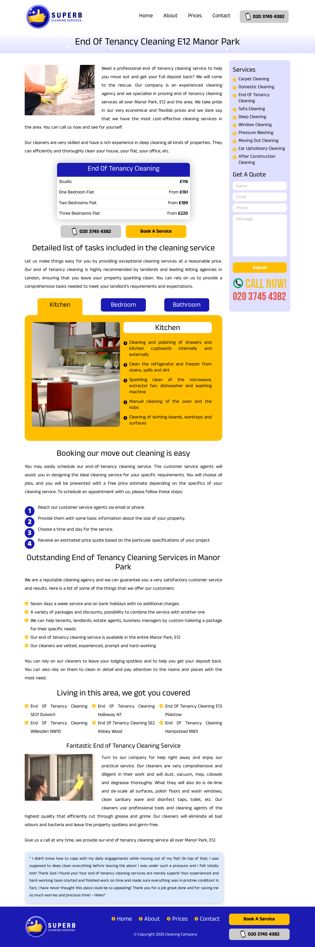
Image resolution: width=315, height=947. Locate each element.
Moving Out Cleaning (258, 141)
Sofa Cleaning (252, 109)
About (170, 16)
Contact (221, 16)
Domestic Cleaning (256, 87)
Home (146, 16)
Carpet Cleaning (254, 79)
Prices (195, 16)
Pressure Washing (256, 133)
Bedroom (123, 306)
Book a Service (156, 232)
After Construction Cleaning (257, 160)
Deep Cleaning (252, 117)
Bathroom (187, 306)
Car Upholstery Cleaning (262, 149)
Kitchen (60, 306)
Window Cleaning (255, 125)
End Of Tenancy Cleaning (254, 98)
